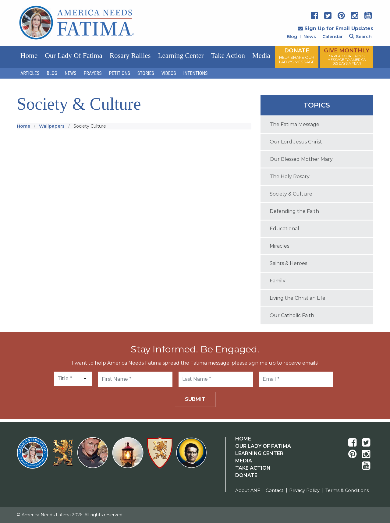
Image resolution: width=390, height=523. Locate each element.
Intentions (195, 73)
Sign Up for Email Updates (335, 28)
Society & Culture (291, 194)
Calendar (332, 36)
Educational (284, 228)
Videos (168, 73)
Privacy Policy (304, 490)
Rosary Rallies (130, 55)
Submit (195, 399)
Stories (145, 73)
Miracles (279, 246)
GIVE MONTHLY (346, 56)
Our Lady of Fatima (73, 55)
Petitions (119, 73)
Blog (292, 36)
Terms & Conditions (347, 490)
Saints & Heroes (288, 263)
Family (277, 281)
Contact (274, 490)
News (309, 36)
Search (360, 36)
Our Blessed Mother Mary (301, 159)
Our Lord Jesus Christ (296, 142)
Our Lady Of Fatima (263, 446)
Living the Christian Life (297, 298)
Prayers (93, 73)
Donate (246, 475)
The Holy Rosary (290, 176)
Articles (29, 73)
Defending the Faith (294, 211)
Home (28, 55)
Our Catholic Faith (292, 315)
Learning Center (181, 55)
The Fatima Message (294, 124)
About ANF (247, 490)
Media (261, 55)
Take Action (228, 55)
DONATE (296, 55)
